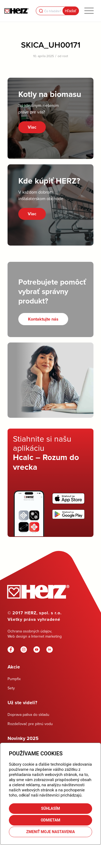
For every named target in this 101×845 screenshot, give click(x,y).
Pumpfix (14, 678)
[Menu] (89, 11)
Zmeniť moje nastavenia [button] (50, 832)
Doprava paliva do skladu (28, 714)
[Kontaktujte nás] (43, 319)
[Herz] (16, 11)
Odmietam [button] (50, 820)
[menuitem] (89, 11)
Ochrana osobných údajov (29, 631)
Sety (11, 688)
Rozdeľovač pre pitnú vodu (30, 723)
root (65, 56)
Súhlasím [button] (50, 808)
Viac (32, 127)
